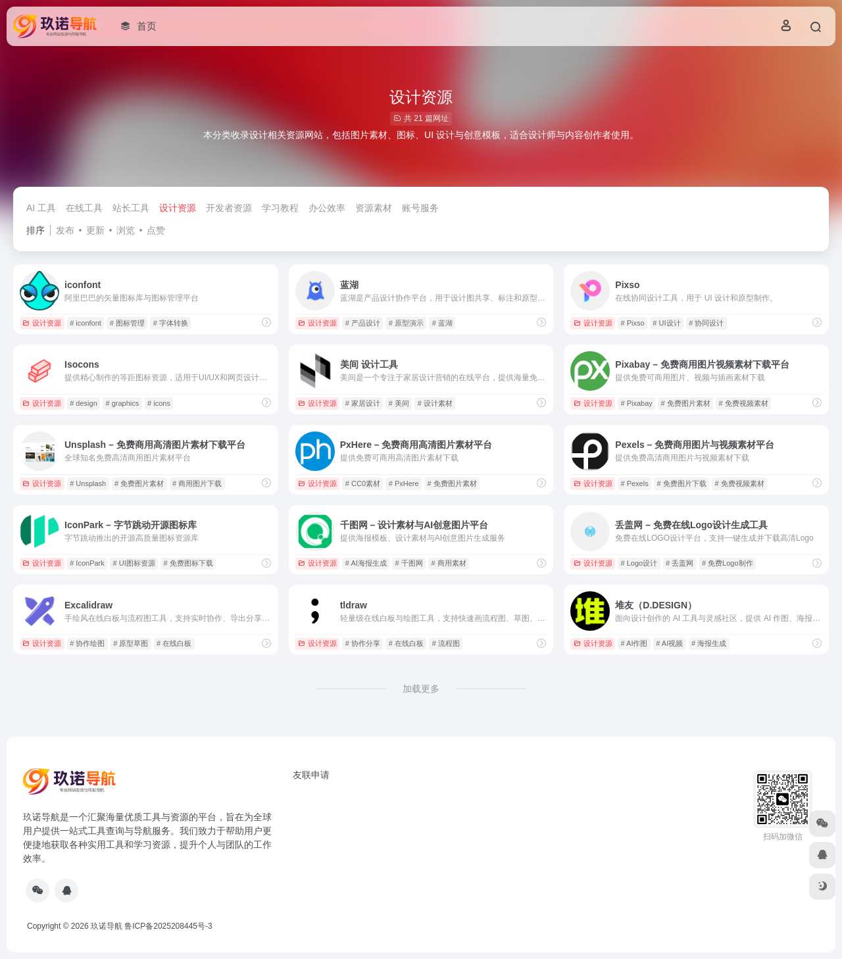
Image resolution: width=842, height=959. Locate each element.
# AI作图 (633, 643)
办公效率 (327, 208)
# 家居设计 (362, 403)
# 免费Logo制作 (727, 563)
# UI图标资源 (134, 563)
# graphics (122, 403)
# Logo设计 (638, 563)
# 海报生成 (708, 643)
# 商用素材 (449, 563)
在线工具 (84, 208)
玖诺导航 (106, 926)
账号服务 (420, 208)
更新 (95, 230)
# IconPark (87, 563)
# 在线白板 (174, 643)
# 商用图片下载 (197, 483)
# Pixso (632, 323)
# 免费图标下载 (188, 563)
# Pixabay (636, 403)
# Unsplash (88, 483)
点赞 (156, 230)
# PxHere (404, 483)
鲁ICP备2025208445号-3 (168, 926)
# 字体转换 (170, 323)
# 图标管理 (127, 323)
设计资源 (177, 208)
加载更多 (421, 688)
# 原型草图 (130, 643)
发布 (65, 230)
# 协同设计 (706, 323)
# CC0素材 (362, 483)
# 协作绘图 (87, 643)
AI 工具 (41, 208)
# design (83, 403)
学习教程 (280, 208)
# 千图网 (409, 563)
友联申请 (311, 775)
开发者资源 (229, 208)
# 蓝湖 (442, 323)
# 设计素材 (435, 403)
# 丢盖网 (679, 563)
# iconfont (85, 323)
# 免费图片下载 (681, 483)
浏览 (125, 230)
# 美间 (399, 403)
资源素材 (373, 208)
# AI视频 (669, 643)
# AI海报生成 (366, 563)
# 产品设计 (362, 323)
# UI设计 (666, 323)
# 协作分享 (362, 643)
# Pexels (634, 483)
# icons (158, 403)
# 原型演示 (406, 323)
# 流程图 (446, 643)
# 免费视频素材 (743, 403)
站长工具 (130, 208)
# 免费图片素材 (685, 403)
